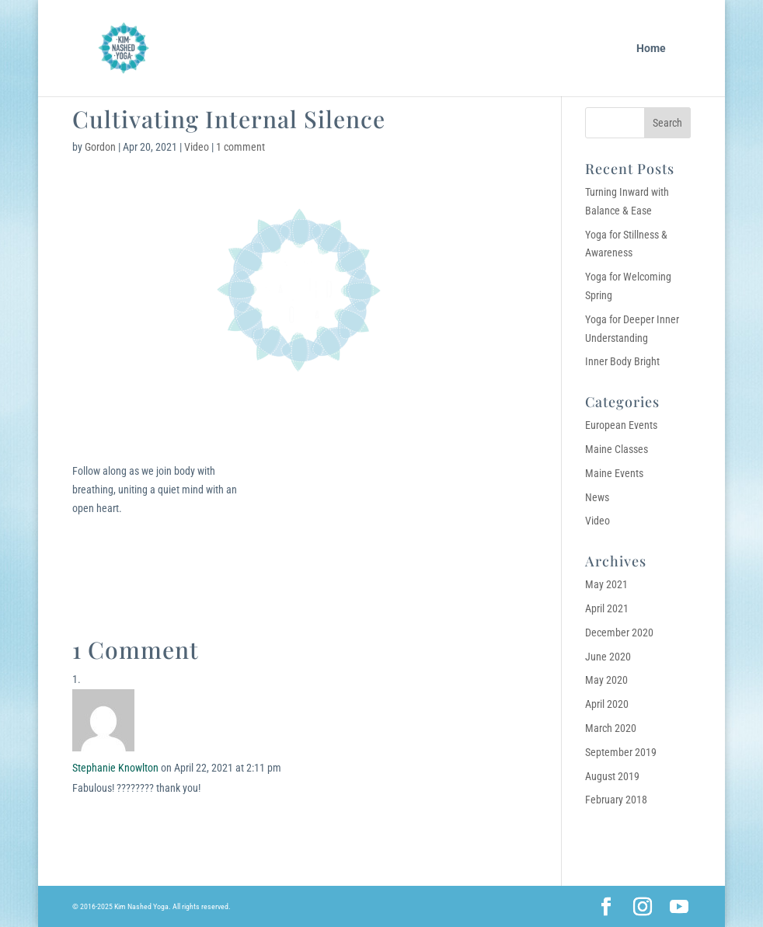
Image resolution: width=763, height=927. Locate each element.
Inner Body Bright (622, 361)
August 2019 (612, 776)
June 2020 (608, 656)
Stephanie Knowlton (115, 767)
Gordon (100, 147)
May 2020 (606, 680)
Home (651, 48)
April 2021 (607, 608)
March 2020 (610, 728)
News (597, 497)
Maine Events (614, 473)
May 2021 (606, 584)
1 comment (240, 147)
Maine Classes (616, 449)
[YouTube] (679, 907)
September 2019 (621, 752)
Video (196, 147)
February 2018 (616, 799)
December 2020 (619, 632)
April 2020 (607, 704)
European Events (621, 425)
